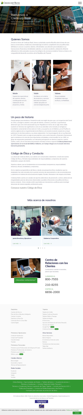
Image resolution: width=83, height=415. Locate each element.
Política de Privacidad (26, 388)
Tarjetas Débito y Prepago (50, 316)
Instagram (13, 373)
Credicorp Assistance (48, 329)
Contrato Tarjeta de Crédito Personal (49, 384)
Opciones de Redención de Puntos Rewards (54, 322)
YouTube (13, 377)
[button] (38, 248)
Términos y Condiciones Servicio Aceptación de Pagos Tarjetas (32, 386)
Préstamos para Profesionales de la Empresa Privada (25, 348)
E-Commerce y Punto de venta (51, 339)
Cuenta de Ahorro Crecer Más (19, 320)
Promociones (46, 320)
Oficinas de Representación (18, 365)
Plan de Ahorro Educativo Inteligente (21, 314)
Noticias (45, 342)
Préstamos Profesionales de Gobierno (21, 350)
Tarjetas (45, 309)
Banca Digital (14, 360)
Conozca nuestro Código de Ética (26, 187)
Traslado (13, 342)
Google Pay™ (46, 327)
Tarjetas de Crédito (48, 312)
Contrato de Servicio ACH (61, 386)
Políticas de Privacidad (72, 410)
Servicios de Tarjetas (48, 324)
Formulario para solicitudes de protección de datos (41, 390)
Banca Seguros (47, 337)
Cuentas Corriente (16, 316)
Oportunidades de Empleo (32, 382)
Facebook (13, 371)
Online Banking (18, 382)
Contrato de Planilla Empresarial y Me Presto (48, 388)
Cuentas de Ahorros (16, 312)
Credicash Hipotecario (17, 335)
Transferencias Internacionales (51, 344)
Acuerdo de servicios (62, 382)
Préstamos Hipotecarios (18, 333)
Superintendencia (35, 398)
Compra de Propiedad (17, 337)
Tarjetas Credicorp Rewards (50, 314)
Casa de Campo (15, 339)
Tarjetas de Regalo (48, 318)
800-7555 (51, 279)
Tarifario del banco (48, 382)
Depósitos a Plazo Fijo (17, 318)
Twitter (13, 375)
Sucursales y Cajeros (16, 363)
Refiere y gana (15, 354)
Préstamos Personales (18, 345)
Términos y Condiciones (28, 384)
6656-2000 (52, 292)
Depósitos (14, 309)
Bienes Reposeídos (48, 335)
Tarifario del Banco (48, 348)
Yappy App (45, 346)
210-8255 (51, 284)
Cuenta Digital (15, 322)
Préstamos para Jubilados (18, 352)
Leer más (17, 243)
